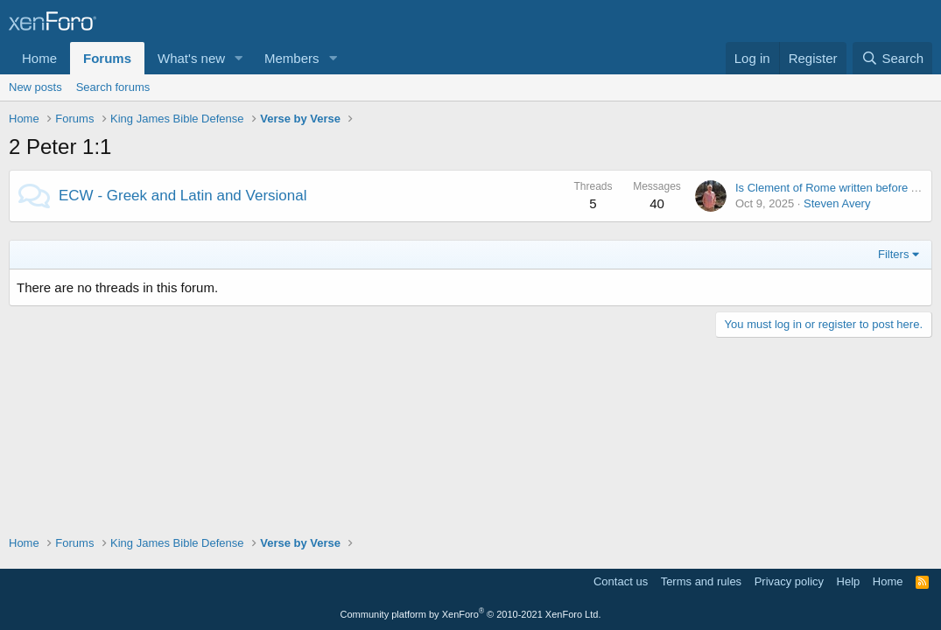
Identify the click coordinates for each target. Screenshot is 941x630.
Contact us (620, 581)
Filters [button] (893, 254)
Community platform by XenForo (471, 614)
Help (848, 581)
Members (292, 58)
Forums (107, 58)
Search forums (113, 87)
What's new (191, 58)
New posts (35, 87)
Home (39, 58)
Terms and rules (701, 581)
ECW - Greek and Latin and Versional (182, 195)
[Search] (892, 58)
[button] (239, 58)
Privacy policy (789, 581)
